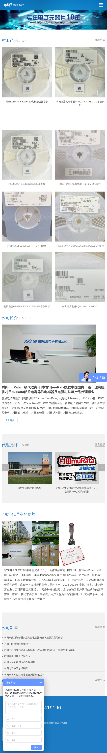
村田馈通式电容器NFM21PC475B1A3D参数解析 (80, 103)
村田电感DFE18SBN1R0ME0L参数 (27, 219)
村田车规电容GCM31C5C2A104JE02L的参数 (80, 281)
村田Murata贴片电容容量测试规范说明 (24, 674)
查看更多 (100, 40)
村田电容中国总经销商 (16, 668)
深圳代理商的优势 (50, 723)
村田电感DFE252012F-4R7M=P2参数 (27, 281)
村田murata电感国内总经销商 (19, 662)
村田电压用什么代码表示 (17, 656)
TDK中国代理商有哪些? (30, 488)
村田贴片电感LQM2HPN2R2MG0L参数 (80, 219)
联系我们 (64, 723)
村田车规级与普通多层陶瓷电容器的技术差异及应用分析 (33, 637)
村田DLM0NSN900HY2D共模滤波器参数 (27, 101)
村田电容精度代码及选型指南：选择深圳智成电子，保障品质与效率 (39, 650)
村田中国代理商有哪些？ (17, 643)
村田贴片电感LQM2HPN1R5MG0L (80, 341)
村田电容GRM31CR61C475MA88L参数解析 (27, 341)
